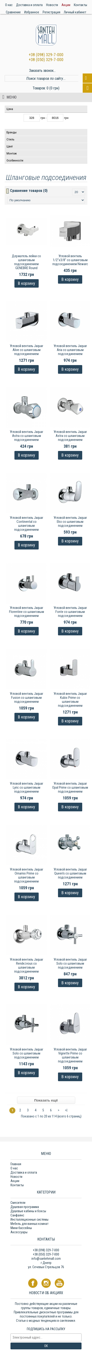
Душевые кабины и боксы (28, 1211)
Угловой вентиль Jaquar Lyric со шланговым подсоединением (26, 787)
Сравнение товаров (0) (29, 190)
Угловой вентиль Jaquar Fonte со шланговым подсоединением (70, 612)
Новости (16, 1177)
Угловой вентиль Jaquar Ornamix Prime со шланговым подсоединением (26, 875)
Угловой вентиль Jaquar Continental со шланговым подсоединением (26, 524)
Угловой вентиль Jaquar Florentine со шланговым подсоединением (26, 612)
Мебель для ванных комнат (29, 1224)
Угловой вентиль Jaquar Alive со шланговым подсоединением (26, 350)
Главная (15, 1164)
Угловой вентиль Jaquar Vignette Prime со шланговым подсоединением (70, 1055)
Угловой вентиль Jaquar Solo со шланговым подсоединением (70, 963)
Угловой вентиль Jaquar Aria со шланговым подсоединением (70, 350)
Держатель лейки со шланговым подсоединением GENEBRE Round (26, 262)
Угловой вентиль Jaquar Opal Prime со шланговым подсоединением (70, 787)
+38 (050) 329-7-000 (46, 59)
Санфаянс (17, 1215)
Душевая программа (24, 1207)
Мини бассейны (21, 1228)
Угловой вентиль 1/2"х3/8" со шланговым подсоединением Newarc (70, 260)
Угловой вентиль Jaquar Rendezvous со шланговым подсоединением (26, 965)
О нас (14, 1168)
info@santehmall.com (46, 1258)
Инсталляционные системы (29, 1219)
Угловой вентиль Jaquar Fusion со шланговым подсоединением (26, 698)
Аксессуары (18, 1232)
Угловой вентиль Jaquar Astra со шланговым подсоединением (26, 436)
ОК (46, 1346)
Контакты (17, 1185)
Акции (14, 1181)
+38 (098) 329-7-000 (46, 54)
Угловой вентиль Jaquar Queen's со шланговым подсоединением (70, 873)
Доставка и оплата (23, 1172)
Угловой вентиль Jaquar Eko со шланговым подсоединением (70, 522)
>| (66, 1110)
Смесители (17, 1203)
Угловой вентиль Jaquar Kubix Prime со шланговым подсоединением (70, 700)
